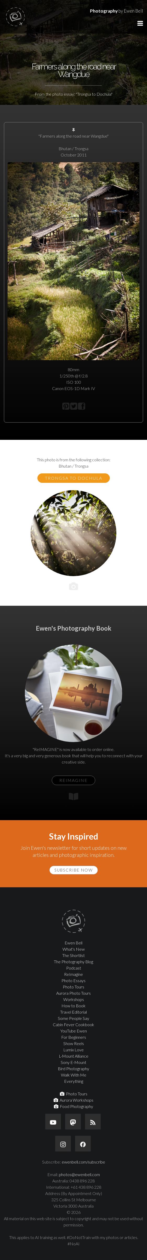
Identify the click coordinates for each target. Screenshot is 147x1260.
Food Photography (73, 1106)
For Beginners (73, 1037)
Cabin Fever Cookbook (73, 1024)
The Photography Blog (73, 961)
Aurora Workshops (73, 1099)
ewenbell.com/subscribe (83, 1161)
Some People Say (73, 1018)
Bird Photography (73, 1068)
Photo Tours (73, 986)
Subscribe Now (73, 870)
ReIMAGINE (73, 780)
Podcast (73, 967)
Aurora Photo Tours (73, 993)
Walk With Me (73, 1074)
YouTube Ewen (73, 1030)
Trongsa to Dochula (73, 477)
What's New (74, 949)
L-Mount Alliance (73, 1055)
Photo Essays (73, 980)
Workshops (73, 999)
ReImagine (73, 974)
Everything (73, 1081)
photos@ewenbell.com (79, 1174)
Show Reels (73, 1043)
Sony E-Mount (73, 1062)
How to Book (73, 1005)
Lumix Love (73, 1049)
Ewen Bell (73, 942)
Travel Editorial (73, 1011)
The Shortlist (73, 955)
